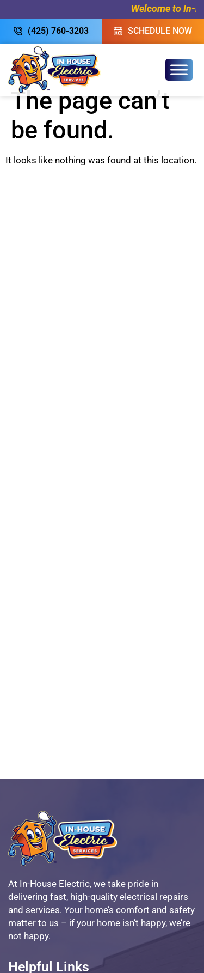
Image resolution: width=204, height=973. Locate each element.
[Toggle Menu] (179, 69)
